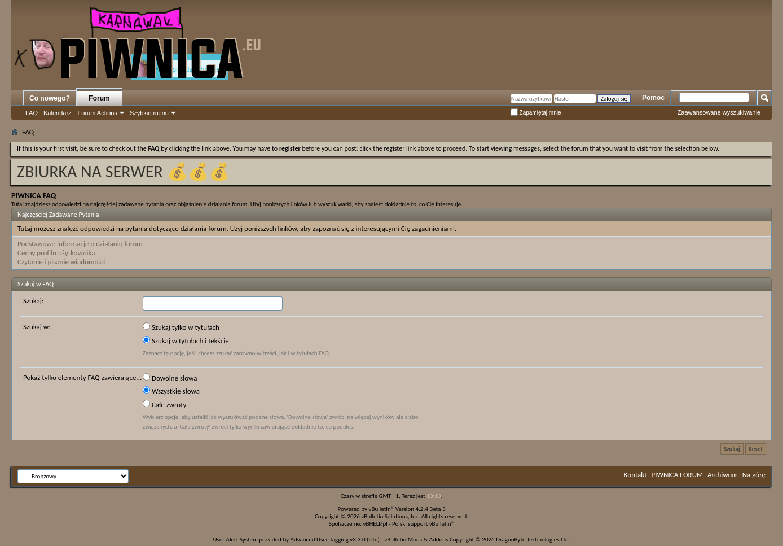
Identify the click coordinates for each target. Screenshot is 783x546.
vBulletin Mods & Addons (416, 539)
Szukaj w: (37, 326)
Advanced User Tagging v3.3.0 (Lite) (335, 539)
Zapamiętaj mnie (536, 113)
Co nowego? (49, 98)
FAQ (31, 113)
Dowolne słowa (170, 377)
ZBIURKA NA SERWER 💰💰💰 (123, 171)
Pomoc (653, 98)
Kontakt (635, 474)
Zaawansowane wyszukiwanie (719, 112)
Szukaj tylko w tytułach (181, 326)
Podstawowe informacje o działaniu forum (80, 243)
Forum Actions (97, 113)
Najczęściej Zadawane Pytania (58, 215)
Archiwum (722, 474)
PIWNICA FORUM (677, 474)
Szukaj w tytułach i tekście (186, 340)
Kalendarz (57, 113)
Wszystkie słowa (171, 390)
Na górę (754, 474)
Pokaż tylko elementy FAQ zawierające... (82, 377)
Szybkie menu (149, 113)
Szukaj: (33, 300)
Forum (99, 98)
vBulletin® (381, 509)
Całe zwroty (164, 404)
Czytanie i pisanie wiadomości (61, 261)
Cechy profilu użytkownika (56, 252)
